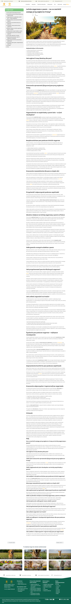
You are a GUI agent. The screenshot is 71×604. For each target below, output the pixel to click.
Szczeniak (28, 4)
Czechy (57, 587)
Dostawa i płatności (47, 590)
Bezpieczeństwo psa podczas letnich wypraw (14, 20)
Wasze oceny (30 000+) (22, 584)
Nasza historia (20, 582)
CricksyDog (59, 342)
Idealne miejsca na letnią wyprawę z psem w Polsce (14, 29)
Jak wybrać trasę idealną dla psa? (13, 12)
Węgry (57, 593)
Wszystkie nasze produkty (48, 584)
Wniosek (8, 45)
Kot (54, 4)
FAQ (7, 47)
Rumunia (58, 589)
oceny (57, 93)
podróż (27, 120)
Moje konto (60, 4)
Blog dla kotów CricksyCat (36, 589)
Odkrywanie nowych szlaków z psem (14, 31)
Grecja (57, 588)
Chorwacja (58, 585)
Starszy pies (49, 4)
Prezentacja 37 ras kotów (35, 594)
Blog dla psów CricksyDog (36, 588)
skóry (31, 184)
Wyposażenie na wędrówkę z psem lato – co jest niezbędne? (13, 17)
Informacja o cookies (47, 586)
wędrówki (36, 93)
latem (55, 66)
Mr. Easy (40, 373)
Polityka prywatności (47, 585)
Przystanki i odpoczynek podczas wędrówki (13, 26)
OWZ (44, 588)
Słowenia (58, 592)
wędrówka (54, 134)
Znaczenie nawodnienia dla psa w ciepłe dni (13, 23)
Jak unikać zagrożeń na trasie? (12, 35)
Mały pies (33, 4)
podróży (60, 178)
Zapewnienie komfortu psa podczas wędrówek (13, 40)
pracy (27, 273)
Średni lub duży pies (41, 4)
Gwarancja (45, 589)
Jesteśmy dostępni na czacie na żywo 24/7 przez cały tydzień (35, 585)
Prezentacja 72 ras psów (35, 593)
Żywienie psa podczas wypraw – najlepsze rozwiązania (13, 37)
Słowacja (58, 590)
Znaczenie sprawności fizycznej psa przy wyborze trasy (14, 15)
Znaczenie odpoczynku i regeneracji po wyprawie (14, 43)
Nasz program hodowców (23, 588)
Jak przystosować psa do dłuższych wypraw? (13, 33)
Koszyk (64, 4)
